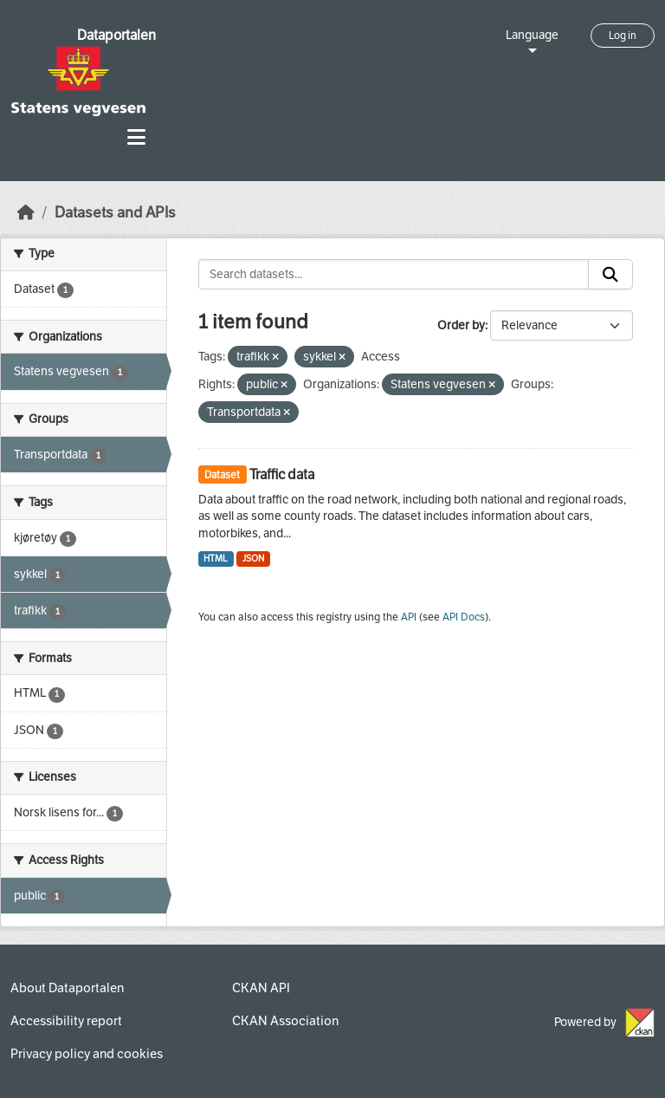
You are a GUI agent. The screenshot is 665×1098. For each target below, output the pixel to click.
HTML (215, 558)
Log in (622, 35)
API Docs (463, 617)
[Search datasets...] (394, 274)
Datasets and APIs (115, 213)
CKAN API (261, 988)
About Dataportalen (67, 988)
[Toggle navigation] (136, 137)
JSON (253, 558)
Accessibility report (66, 1021)
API (408, 617)
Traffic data (281, 474)
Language (532, 35)
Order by (461, 325)
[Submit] (610, 274)
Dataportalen (116, 35)
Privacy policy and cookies (86, 1054)
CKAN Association (285, 1021)
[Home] (26, 213)
